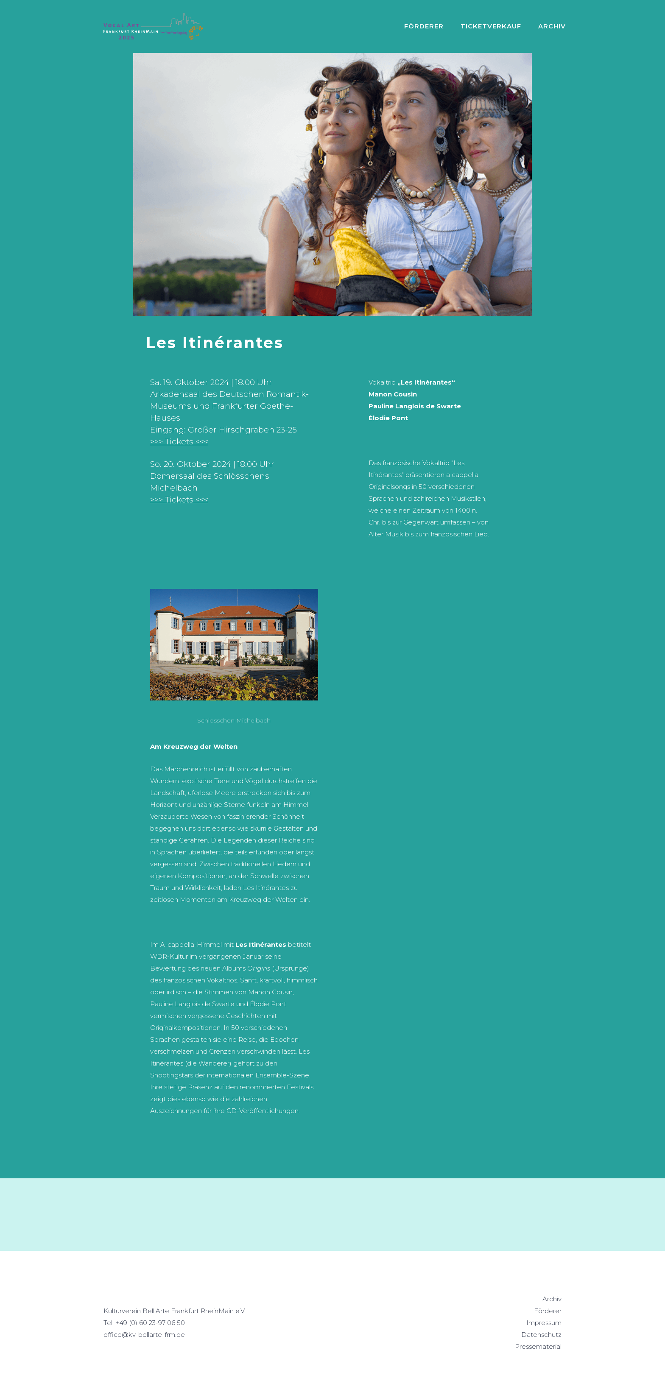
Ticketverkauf (491, 26)
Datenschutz (541, 1335)
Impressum (544, 1323)
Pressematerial (538, 1346)
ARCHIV (552, 26)
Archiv (552, 1299)
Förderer (424, 26)
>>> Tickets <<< (179, 441)
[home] (153, 26)
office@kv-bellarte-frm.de (144, 1335)
